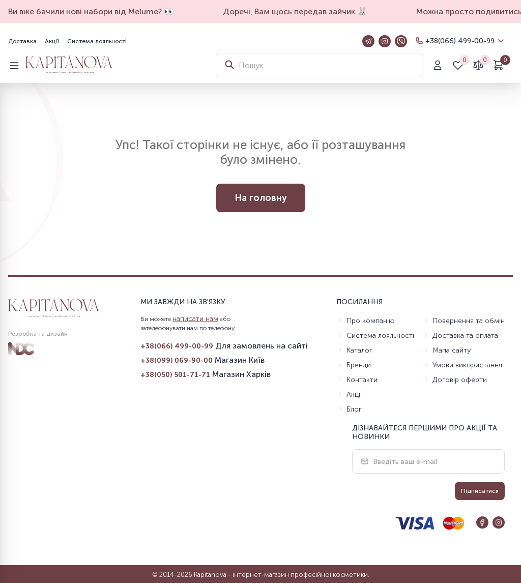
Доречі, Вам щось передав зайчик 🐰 (302, 11)
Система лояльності (97, 41)
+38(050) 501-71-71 (175, 374)
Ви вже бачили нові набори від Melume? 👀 (98, 11)
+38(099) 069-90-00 (176, 360)
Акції (52, 41)
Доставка (22, 41)
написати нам (195, 318)
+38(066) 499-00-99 (460, 41)
